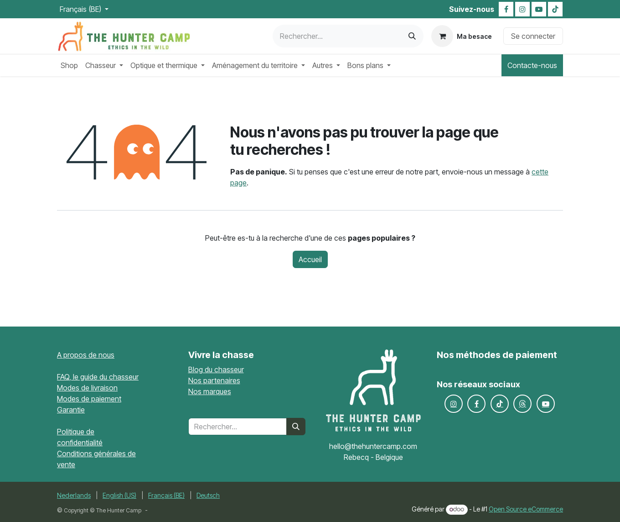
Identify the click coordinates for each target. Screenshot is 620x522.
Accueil (310, 259)
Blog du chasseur (216, 369)
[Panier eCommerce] (461, 36)
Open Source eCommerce (526, 509)
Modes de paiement (89, 398)
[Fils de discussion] (522, 404)
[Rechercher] (412, 36)
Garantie (71, 409)
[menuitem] (69, 65)
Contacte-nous (532, 65)
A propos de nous (85, 354)
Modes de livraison (87, 387)
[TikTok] (555, 9)
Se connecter (533, 36)
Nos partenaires (214, 380)
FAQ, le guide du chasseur (98, 376)
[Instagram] (522, 9)
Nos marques (209, 391)
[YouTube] (539, 9)
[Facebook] (506, 9)
